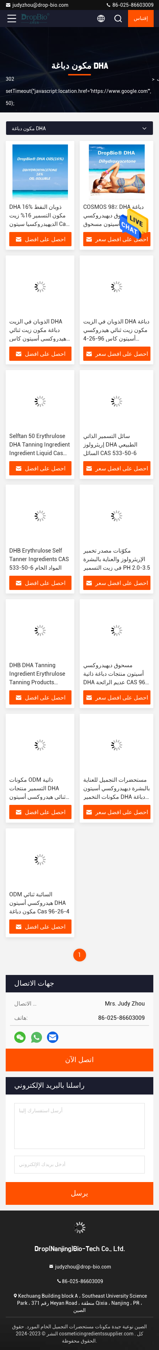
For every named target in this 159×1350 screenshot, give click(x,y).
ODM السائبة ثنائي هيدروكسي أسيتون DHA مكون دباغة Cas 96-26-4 (39, 903)
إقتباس (141, 18)
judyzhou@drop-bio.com (36, 5)
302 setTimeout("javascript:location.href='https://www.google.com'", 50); (78, 91)
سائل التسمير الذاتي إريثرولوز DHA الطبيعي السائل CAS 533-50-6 (110, 445)
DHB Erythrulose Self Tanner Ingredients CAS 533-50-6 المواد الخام (39, 559)
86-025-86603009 (130, 5)
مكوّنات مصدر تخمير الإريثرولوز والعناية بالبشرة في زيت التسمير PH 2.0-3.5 (116, 559)
